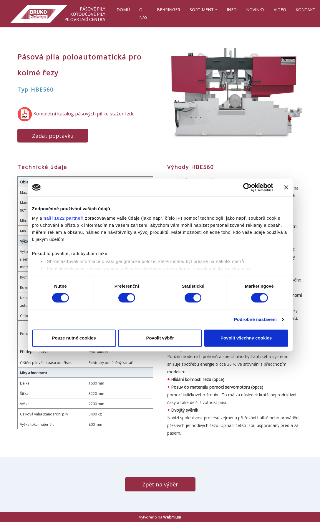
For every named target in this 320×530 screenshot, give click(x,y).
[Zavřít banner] (286, 187)
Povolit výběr (160, 338)
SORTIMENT (202, 9)
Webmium (172, 517)
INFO (232, 9)
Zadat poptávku (53, 135)
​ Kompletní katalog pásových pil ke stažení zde (76, 113)
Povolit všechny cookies (246, 338)
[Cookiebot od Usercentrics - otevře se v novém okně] (247, 187)
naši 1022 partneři (64, 218)
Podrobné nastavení (255, 319)
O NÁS (143, 13)
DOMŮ (123, 9)
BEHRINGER (168, 9)
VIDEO (280, 9)
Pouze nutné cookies (74, 338)
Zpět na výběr (160, 484)
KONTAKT (305, 9)
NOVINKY (255, 9)
